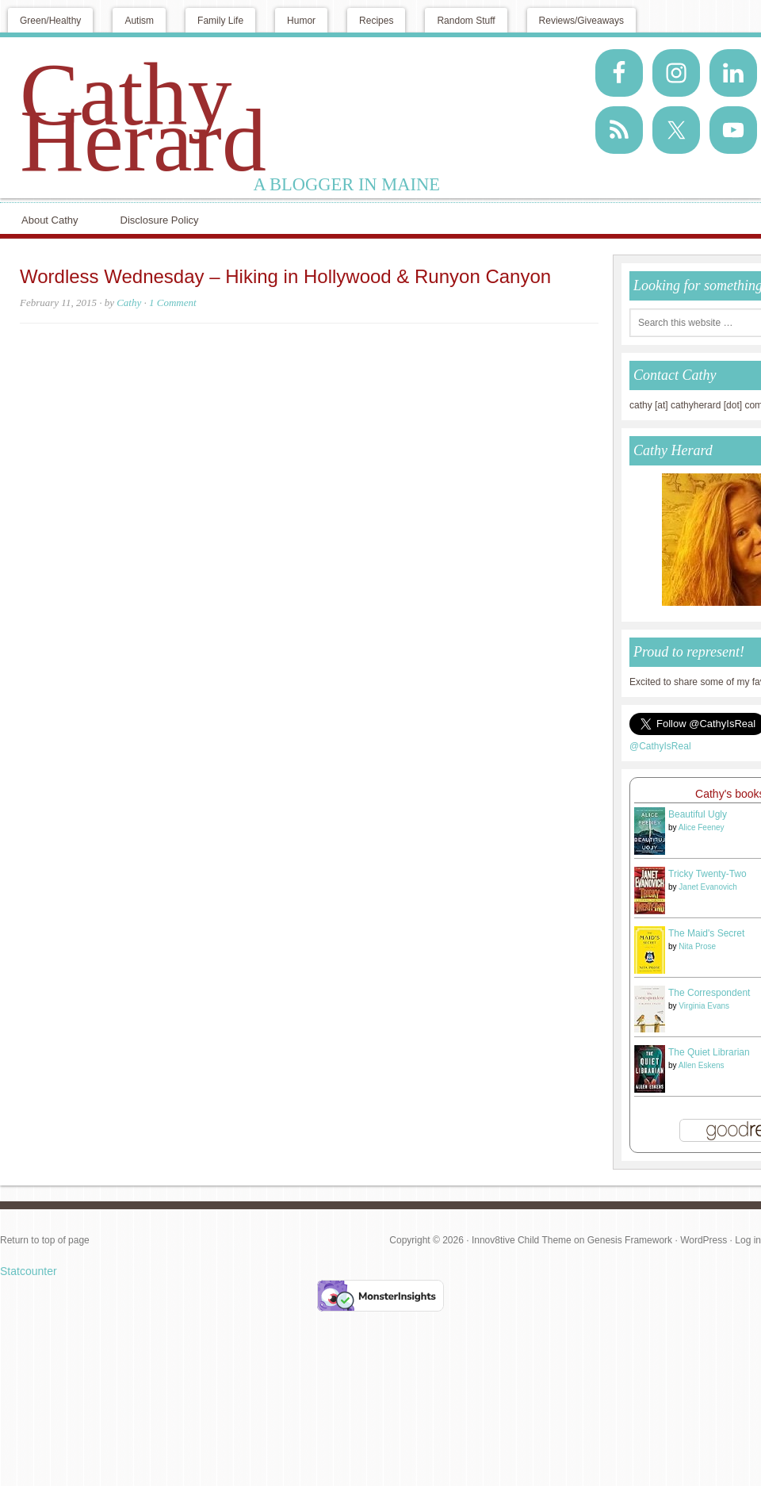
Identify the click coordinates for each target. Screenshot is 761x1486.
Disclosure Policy (159, 220)
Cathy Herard (143, 117)
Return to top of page (45, 1240)
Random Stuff (466, 20)
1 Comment (173, 302)
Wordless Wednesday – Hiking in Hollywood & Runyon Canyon (285, 276)
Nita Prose (697, 946)
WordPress (703, 1240)
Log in (748, 1240)
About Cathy (49, 220)
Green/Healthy (50, 20)
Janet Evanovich (707, 887)
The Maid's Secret (706, 933)
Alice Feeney (702, 827)
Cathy (129, 302)
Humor (301, 20)
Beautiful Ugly (697, 814)
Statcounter (28, 1271)
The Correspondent (709, 992)
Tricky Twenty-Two (707, 873)
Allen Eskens (702, 1065)
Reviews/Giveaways (581, 20)
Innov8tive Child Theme (522, 1240)
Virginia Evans (704, 1006)
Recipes (376, 20)
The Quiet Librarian (709, 1052)
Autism (139, 20)
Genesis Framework (629, 1240)
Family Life (220, 20)
